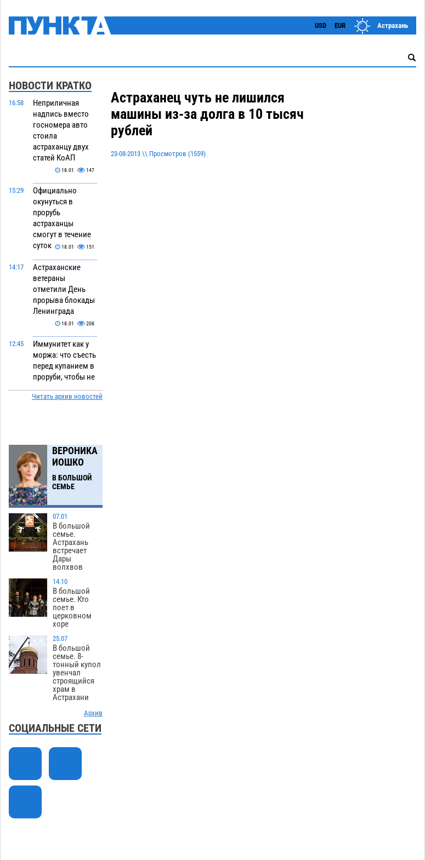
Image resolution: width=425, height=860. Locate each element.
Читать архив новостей (67, 396)
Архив (93, 713)
